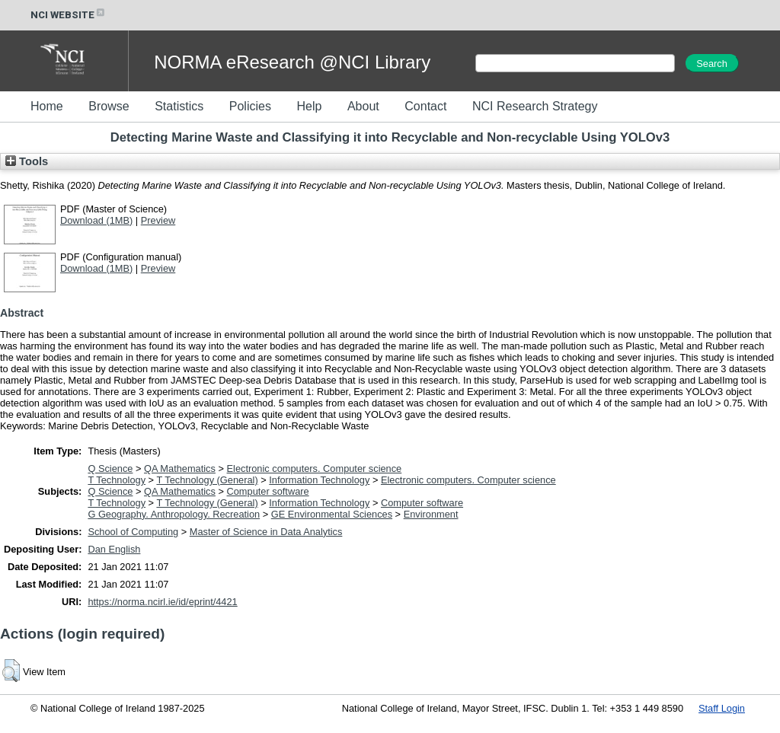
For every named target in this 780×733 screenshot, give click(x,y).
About (363, 106)
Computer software (268, 491)
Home (46, 106)
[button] (11, 670)
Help (308, 106)
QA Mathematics (180, 468)
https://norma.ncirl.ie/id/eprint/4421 (162, 601)
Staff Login (721, 708)
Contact (425, 106)
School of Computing (133, 531)
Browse (108, 106)
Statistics (179, 106)
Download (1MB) (96, 220)
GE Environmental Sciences (331, 514)
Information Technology (319, 480)
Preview (158, 220)
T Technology (116, 480)
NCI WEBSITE (68, 15)
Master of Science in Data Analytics (266, 531)
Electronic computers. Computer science (314, 468)
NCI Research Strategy (535, 106)
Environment (431, 514)
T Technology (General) (206, 480)
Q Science (110, 468)
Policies (250, 106)
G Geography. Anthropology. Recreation (174, 514)
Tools (26, 161)
